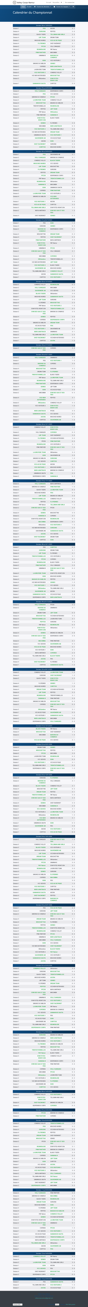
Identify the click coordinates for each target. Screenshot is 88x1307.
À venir (29, 6)
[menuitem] (48, 2)
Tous (23, 6)
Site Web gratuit (70, 1304)
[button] (61, 2)
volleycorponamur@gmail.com (44, 1298)
